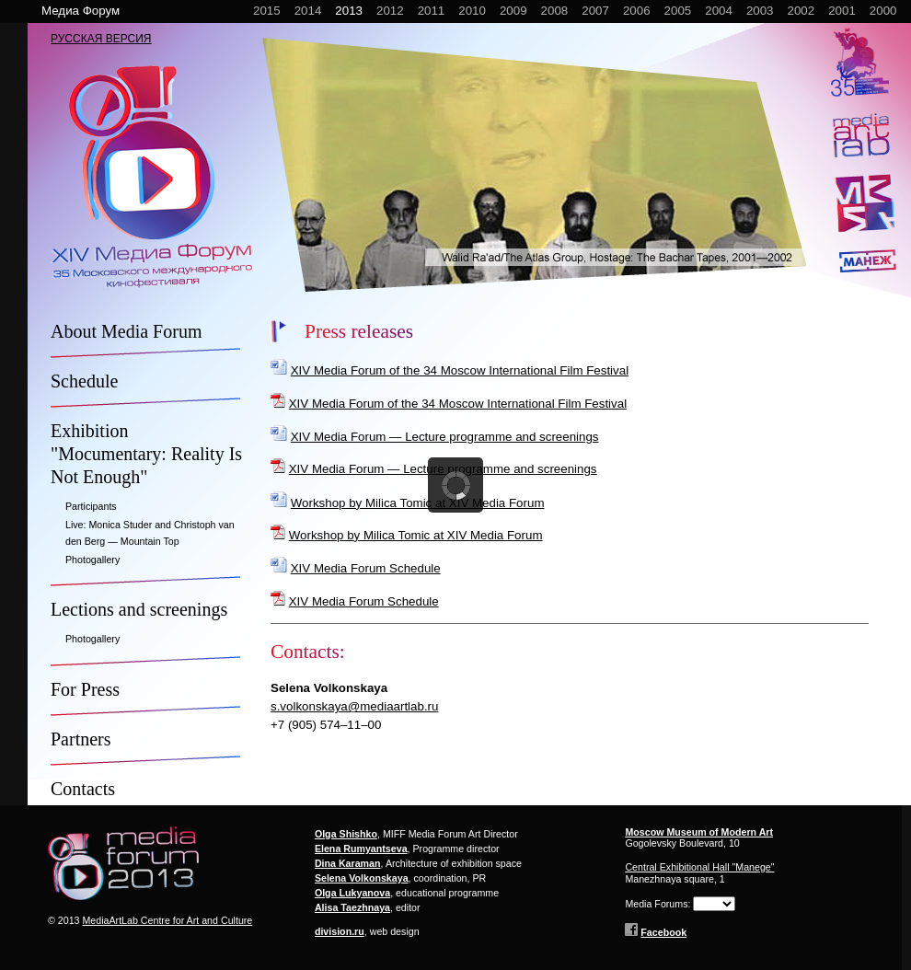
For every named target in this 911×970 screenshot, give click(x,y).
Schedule (84, 381)
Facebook (663, 932)
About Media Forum (126, 331)
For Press (85, 689)
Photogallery (92, 559)
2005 (678, 10)
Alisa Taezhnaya (352, 907)
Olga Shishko (346, 833)
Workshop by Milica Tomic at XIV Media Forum (418, 503)
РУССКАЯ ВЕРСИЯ (101, 38)
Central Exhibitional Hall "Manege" (699, 866)
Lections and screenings (139, 609)
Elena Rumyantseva (361, 848)
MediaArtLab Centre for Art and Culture (167, 920)
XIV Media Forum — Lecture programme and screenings (445, 437)
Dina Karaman (348, 863)
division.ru (339, 931)
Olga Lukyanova (352, 892)
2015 (267, 10)
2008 (555, 10)
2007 (595, 10)
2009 (513, 10)
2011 (431, 10)
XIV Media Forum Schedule (366, 568)
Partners (81, 739)
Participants (91, 506)
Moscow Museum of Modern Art (699, 831)
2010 (472, 10)
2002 (801, 10)
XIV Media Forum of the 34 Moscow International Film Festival (459, 370)
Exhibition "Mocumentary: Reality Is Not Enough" (146, 454)
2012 (390, 10)
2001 (842, 10)
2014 (308, 10)
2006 (637, 10)
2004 (718, 10)
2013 (349, 10)
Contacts (83, 789)
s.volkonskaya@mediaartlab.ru (354, 706)
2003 (760, 10)
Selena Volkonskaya (362, 877)
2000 (883, 10)
